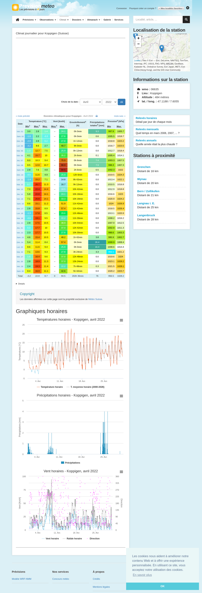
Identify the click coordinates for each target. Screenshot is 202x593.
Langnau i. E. (161, 205)
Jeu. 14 (20, 194)
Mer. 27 (20, 257)
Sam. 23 (20, 237)
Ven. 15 (20, 199)
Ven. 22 (20, 233)
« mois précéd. (23, 116)
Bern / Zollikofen (161, 193)
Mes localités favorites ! (171, 8)
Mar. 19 (20, 218)
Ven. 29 (20, 266)
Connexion (121, 8)
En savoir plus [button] (142, 575)
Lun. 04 (20, 146)
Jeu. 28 (20, 261)
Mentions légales (101, 587)
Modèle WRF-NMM (21, 579)
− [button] (138, 44)
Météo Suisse (95, 299)
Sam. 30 (20, 271)
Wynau (161, 181)
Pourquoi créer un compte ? (142, 8)
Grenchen (161, 169)
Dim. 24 (20, 242)
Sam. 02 (20, 136)
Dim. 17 (20, 209)
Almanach (93, 20)
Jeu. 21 (20, 228)
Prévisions (29, 20)
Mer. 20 (20, 223)
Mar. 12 (20, 184)
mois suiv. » (120, 116)
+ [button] (138, 39)
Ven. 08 (20, 165)
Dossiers (78, 20)
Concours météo (60, 579)
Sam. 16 (20, 204)
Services (118, 20)
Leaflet (137, 60)
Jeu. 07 (20, 160)
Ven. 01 (20, 131)
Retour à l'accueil (34, 7)
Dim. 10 (20, 175)
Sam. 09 (20, 170)
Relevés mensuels (162, 131)
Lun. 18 (20, 213)
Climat (64, 20)
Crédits (96, 579)
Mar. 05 (20, 151)
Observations (48, 20)
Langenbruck (161, 217)
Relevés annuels (162, 142)
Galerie (107, 20)
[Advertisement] (71, 68)
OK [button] (162, 586)
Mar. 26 (20, 252)
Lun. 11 (20, 180)
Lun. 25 (20, 247)
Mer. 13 (20, 189)
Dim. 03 (20, 141)
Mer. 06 (20, 155)
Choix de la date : (70, 102)
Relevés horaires (162, 120)
